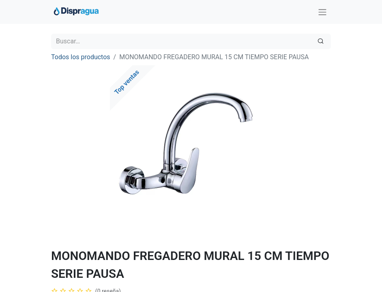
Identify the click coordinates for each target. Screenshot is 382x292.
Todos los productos (80, 57)
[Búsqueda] (320, 41)
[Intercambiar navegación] (322, 12)
